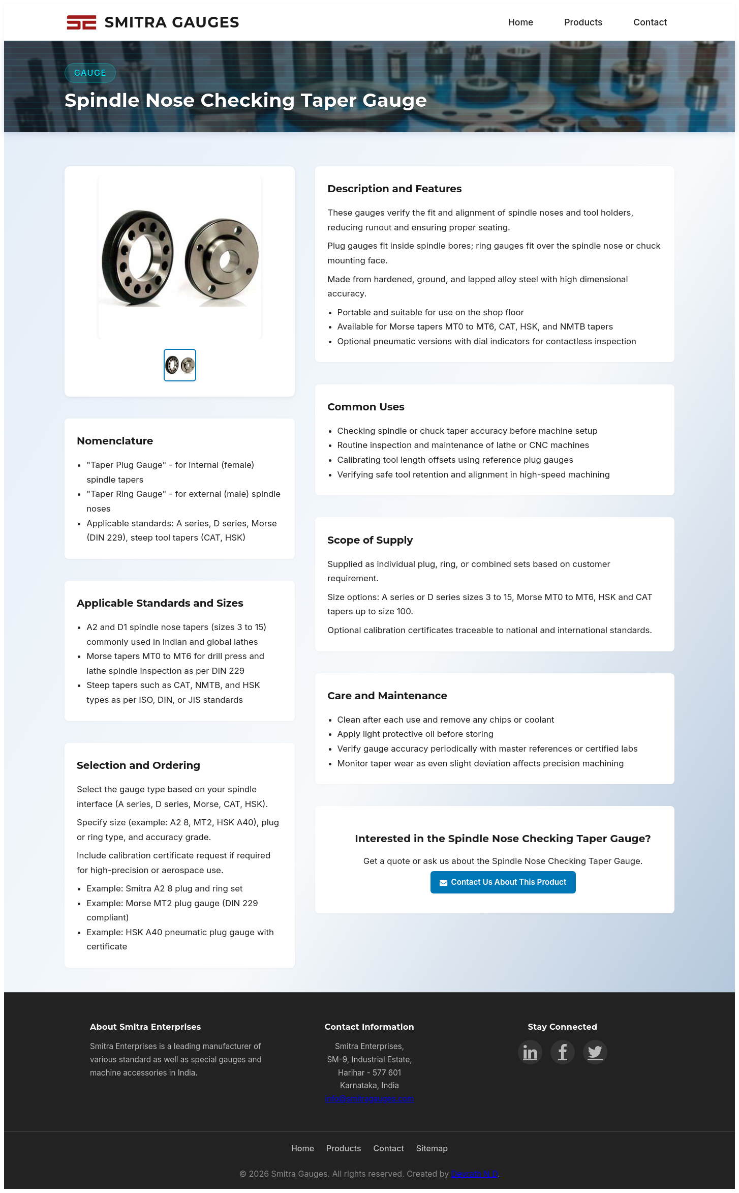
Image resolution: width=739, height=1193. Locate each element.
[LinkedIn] (530, 1052)
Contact (650, 22)
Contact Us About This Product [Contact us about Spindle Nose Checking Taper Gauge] (503, 882)
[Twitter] (595, 1052)
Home (521, 22)
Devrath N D (474, 1174)
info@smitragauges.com (369, 1098)
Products (583, 22)
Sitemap (432, 1148)
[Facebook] (562, 1052)
